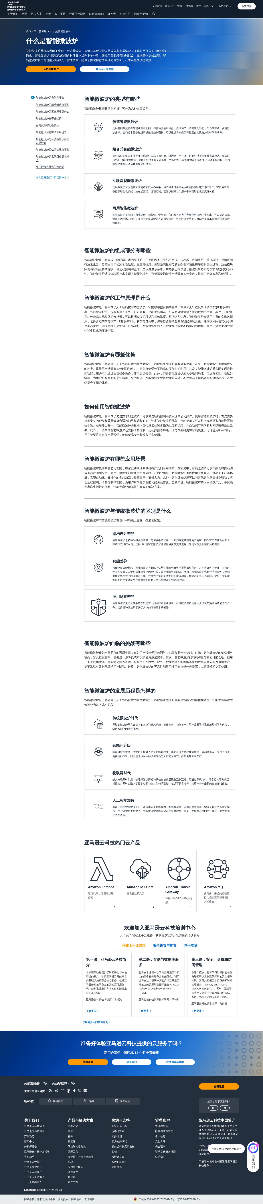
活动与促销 (141, 13)
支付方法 (160, 1141)
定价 (48, 13)
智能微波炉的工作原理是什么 (52, 111)
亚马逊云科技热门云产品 (50, 166)
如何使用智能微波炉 (47, 125)
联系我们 (169, 6)
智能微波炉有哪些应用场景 (51, 132)
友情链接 (89, 1199)
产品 (24, 13)
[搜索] (154, 14)
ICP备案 (189, 6)
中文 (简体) (55, 1189)
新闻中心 (29, 1141)
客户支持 (60, 13)
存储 (70, 1136)
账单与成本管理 (164, 1131)
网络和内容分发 (77, 1146)
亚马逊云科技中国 (34, 1131)
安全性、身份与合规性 (80, 1156)
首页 (29, 31)
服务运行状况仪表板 (123, 1146)
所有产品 (73, 1126)
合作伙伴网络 (77, 13)
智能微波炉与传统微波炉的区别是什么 (52, 141)
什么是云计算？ (33, 1161)
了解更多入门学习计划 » (96, 1022)
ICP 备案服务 (119, 1161)
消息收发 (73, 1172)
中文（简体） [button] (204, 6)
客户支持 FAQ (120, 1141)
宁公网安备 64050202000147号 (157, 1199)
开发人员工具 (119, 1126)
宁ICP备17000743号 (189, 1199)
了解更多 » (92, 1010)
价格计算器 (118, 1131)
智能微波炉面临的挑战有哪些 (52, 149)
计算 (70, 1131)
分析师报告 (30, 1146)
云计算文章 (118, 1156)
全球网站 (157, 6)
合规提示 (63, 1199)
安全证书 (160, 1146)
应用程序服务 (75, 1166)
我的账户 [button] (225, 6)
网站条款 (29, 1199)
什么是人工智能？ (34, 1177)
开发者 (112, 13)
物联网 (72, 1177)
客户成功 (29, 1156)
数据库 (72, 1141)
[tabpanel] (160, 984)
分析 (70, 1161)
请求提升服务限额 (165, 1151)
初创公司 (125, 13)
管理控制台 (161, 1126)
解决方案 (36, 13)
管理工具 (73, 1151)
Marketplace (96, 13)
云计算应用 (40, 31)
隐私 (39, 1199)
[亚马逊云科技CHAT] (253, 1148)
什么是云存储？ (33, 1172)
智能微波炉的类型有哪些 (50, 97)
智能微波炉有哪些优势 (49, 118)
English (41, 1189)
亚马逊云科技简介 (34, 1126)
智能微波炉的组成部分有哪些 (52, 104)
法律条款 (50, 1199)
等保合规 (117, 1166)
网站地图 (76, 1199)
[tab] (133, 945)
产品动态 (29, 1136)
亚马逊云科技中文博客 (37, 1151)
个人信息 (160, 1136)
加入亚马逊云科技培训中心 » (52, 177)
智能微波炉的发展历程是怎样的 (52, 158)
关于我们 (12, 13)
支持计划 (117, 1136)
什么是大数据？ (33, 1166)
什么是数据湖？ (33, 1182)
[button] (247, 6)
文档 (179, 6)
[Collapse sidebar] (33, 97)
